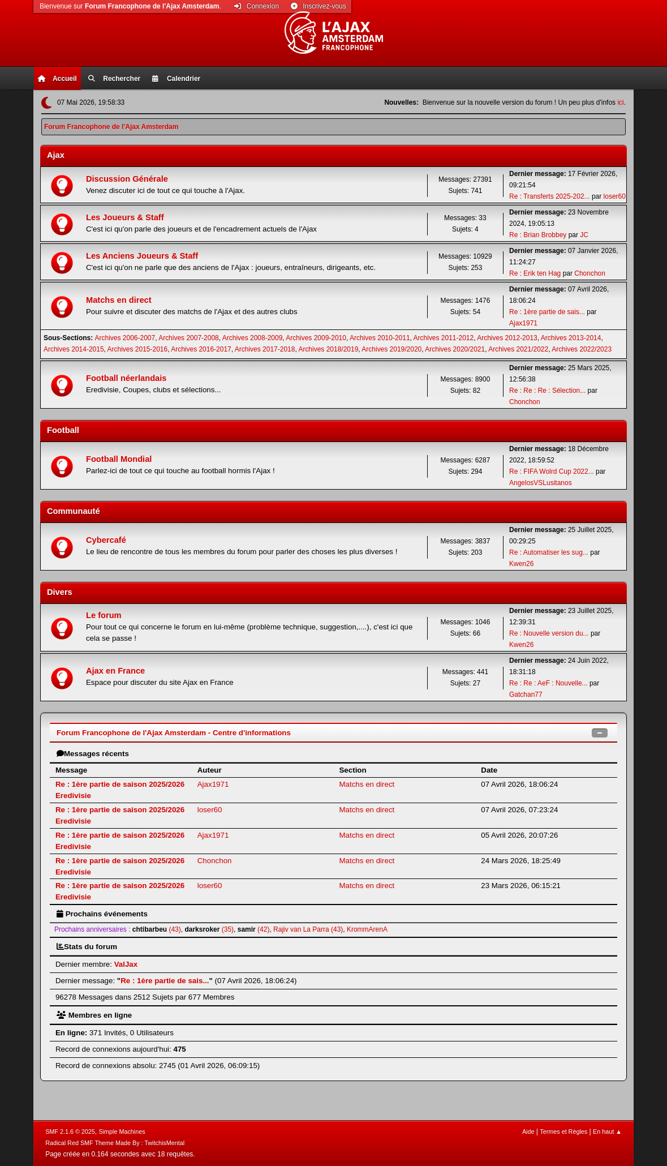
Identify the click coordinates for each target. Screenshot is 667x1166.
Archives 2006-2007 (125, 338)
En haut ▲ (607, 1131)
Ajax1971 (523, 323)
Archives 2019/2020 (391, 349)
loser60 (615, 196)
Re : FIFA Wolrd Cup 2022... (551, 471)
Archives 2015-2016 (137, 349)
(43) (156, 929)
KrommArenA (367, 929)
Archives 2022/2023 (582, 349)
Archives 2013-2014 (571, 338)
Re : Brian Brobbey (537, 235)
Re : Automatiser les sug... (548, 552)
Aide (528, 1131)
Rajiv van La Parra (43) (308, 929)
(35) (209, 929)
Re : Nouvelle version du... (549, 633)
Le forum (104, 615)
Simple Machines (122, 1131)
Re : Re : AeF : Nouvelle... (548, 683)
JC (584, 235)
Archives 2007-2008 (188, 338)
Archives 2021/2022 (518, 349)
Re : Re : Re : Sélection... (547, 391)
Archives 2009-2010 (316, 338)
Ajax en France (115, 670)
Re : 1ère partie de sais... (547, 312)
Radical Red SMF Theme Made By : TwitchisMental (114, 1142)
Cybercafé (106, 540)
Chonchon (589, 273)
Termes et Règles (563, 1131)
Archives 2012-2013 (507, 338)
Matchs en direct (119, 300)
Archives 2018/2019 (328, 349)
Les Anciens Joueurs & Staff (142, 255)
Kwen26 (521, 564)
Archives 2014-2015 (74, 349)
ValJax (126, 964)
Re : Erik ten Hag (535, 273)
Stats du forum (87, 946)
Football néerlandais (126, 378)
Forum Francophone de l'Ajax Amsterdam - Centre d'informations (174, 732)
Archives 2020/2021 (455, 349)
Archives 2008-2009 (252, 338)
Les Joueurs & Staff (125, 217)
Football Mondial (119, 459)
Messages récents (93, 753)
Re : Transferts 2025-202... (549, 196)
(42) (254, 929)
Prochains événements (102, 914)
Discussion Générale (127, 178)
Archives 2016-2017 (201, 349)
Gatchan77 (526, 694)
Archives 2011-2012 (444, 338)
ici (620, 102)
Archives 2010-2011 (380, 338)
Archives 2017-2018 (265, 349)
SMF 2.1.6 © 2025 (70, 1131)
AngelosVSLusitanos (540, 483)
